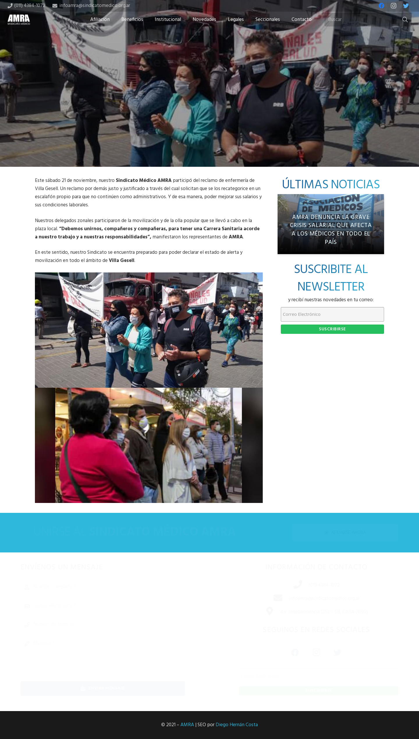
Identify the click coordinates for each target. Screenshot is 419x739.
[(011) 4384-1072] (291, 585)
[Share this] (191, 121)
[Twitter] (406, 6)
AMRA (187, 725)
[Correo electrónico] (112, 606)
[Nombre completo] (112, 587)
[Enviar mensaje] (112, 688)
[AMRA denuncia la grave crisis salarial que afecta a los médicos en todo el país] (331, 224)
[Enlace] (19, 20)
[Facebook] (381, 6)
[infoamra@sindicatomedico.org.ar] (272, 598)
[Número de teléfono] (112, 625)
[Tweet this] (209, 121)
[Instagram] (394, 6)
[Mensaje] (112, 656)
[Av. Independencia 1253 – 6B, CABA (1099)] (263, 612)
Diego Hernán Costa (237, 725)
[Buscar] (368, 20)
